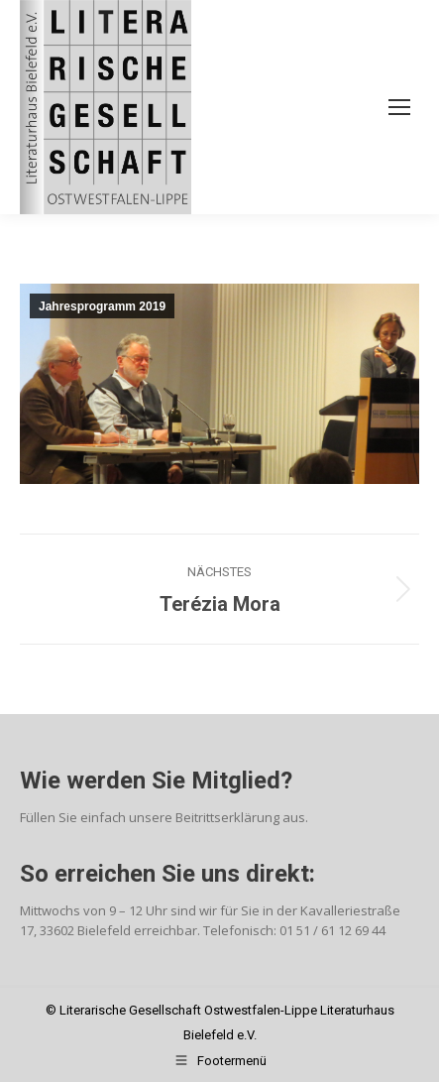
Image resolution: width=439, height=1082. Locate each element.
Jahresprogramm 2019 (102, 306)
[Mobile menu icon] (399, 107)
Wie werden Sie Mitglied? (156, 780)
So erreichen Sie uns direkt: (167, 874)
